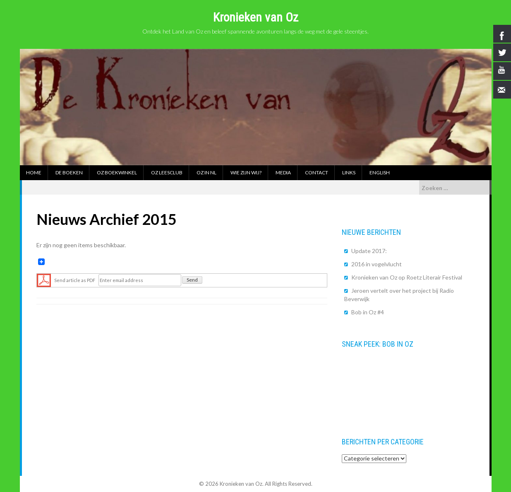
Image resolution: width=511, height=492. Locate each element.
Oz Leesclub (166, 172)
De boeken (69, 172)
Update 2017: (369, 250)
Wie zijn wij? (245, 172)
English (379, 172)
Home (33, 172)
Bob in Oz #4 (367, 312)
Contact (316, 172)
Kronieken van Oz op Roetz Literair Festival (406, 277)
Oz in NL (206, 172)
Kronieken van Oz (255, 17)
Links (348, 172)
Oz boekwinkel (117, 172)
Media (283, 172)
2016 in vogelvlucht (376, 264)
